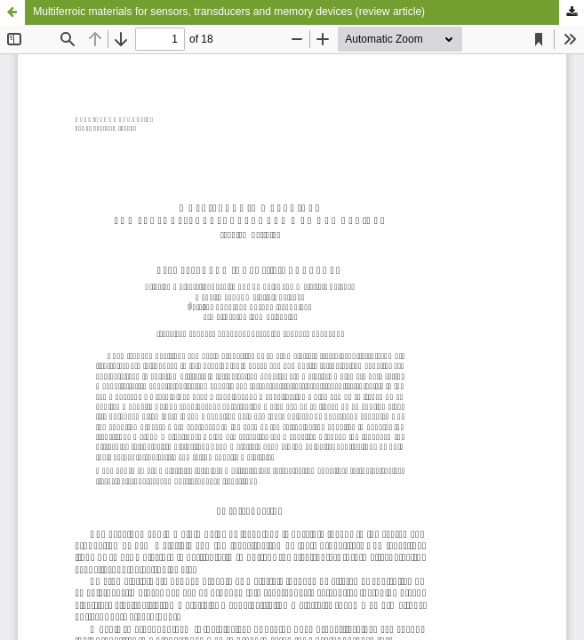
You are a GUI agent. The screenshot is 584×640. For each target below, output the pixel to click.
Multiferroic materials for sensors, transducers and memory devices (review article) (229, 11)
